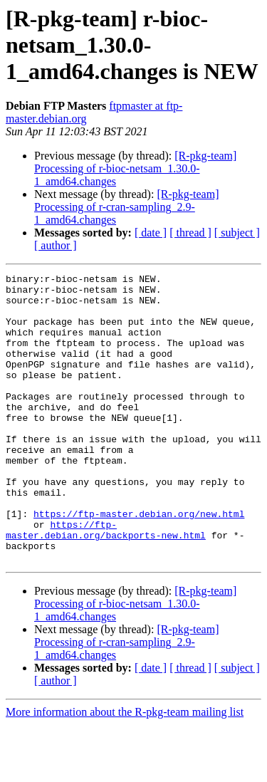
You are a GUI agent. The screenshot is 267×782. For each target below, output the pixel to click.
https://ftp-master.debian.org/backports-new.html (106, 582)
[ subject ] (237, 232)
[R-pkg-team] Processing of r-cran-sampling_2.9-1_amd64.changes (126, 207)
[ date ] (151, 232)
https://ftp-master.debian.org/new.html (138, 562)
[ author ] (55, 245)
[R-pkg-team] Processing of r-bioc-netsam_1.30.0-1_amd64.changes (135, 168)
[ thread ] (190, 232)
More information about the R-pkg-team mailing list (125, 769)
